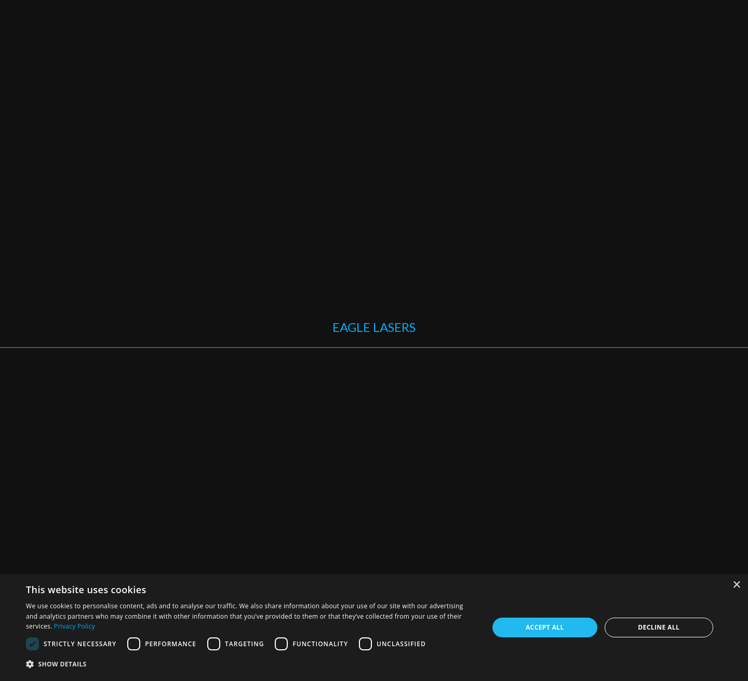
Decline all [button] (658, 627)
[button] (250, 664)
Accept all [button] (545, 627)
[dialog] (374, 627)
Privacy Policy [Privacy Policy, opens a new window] (74, 626)
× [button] (736, 585)
